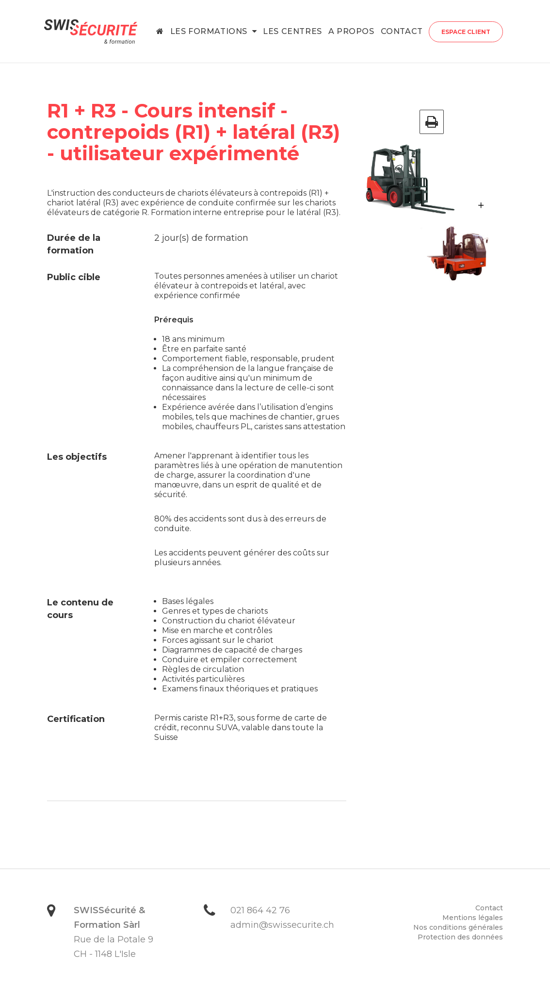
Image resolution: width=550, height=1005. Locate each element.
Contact (402, 31)
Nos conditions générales (458, 927)
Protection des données (460, 937)
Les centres (292, 31)
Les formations (213, 31)
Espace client (465, 31)
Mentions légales (472, 917)
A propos (351, 31)
